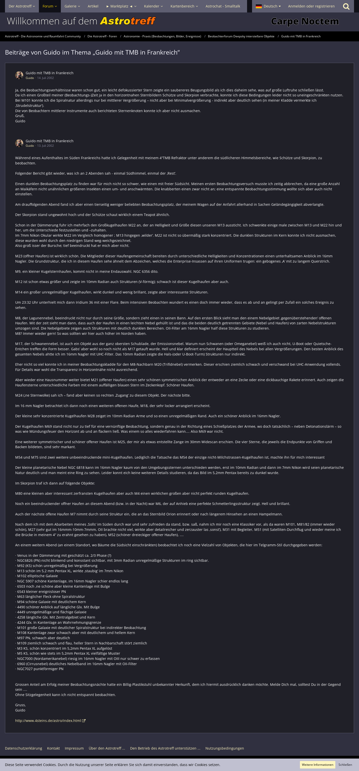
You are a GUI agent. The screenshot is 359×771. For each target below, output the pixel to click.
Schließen (345, 765)
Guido (30, 78)
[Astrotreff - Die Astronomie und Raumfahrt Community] (179, 22)
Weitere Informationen (317, 765)
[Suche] (346, 6)
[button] (268, 6)
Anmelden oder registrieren (311, 6)
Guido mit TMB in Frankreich (50, 72)
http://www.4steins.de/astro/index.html (48, 720)
